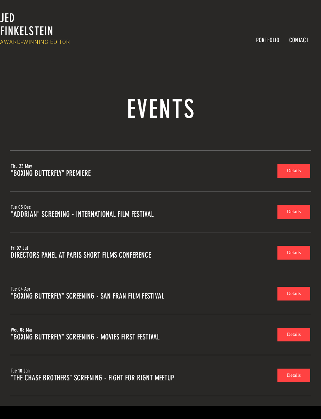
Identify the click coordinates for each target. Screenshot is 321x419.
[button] (51, 173)
